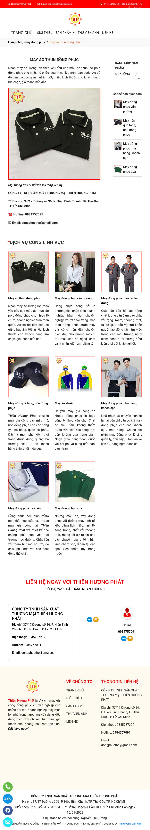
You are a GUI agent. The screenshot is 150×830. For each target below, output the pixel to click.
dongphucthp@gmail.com (39, 653)
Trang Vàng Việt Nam (130, 823)
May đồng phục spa (68, 508)
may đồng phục (35, 42)
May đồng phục (126, 74)
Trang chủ (14, 42)
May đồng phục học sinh (25, 508)
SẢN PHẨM (63, 33)
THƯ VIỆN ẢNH (88, 33)
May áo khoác (64, 403)
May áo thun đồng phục (24, 298)
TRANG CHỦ (21, 32)
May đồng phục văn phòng (130, 106)
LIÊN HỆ (107, 33)
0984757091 (32, 645)
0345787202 (36, 637)
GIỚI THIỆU (44, 33)
